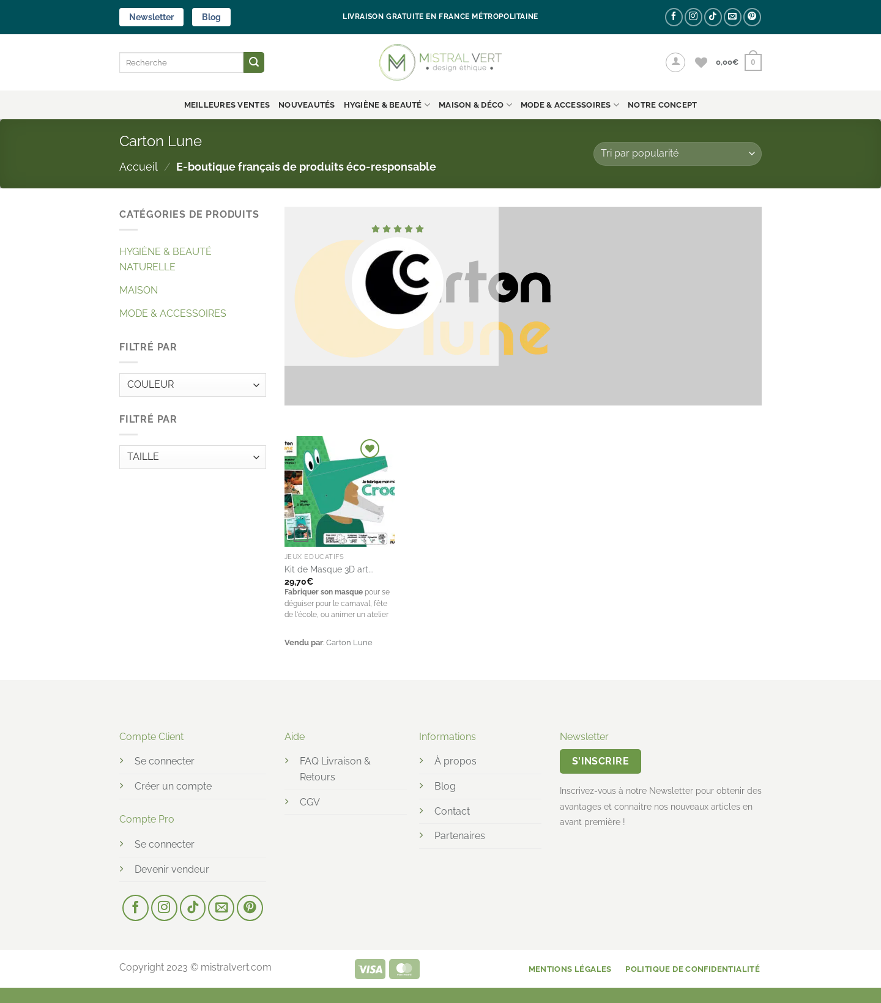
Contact (452, 811)
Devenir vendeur (172, 869)
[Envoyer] (253, 62)
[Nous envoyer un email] (733, 17)
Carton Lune (349, 642)
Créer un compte (173, 786)
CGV (310, 802)
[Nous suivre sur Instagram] (693, 17)
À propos (455, 761)
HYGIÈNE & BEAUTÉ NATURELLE (165, 259)
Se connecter (165, 761)
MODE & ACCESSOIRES (570, 105)
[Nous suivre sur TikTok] (713, 17)
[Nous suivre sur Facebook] (674, 17)
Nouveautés (306, 104)
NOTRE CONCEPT (662, 104)
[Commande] (677, 154)
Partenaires (459, 836)
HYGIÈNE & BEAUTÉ (387, 105)
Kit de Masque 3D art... (329, 569)
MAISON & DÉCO (475, 105)
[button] (675, 62)
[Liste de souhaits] (701, 62)
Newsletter (151, 17)
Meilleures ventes (227, 104)
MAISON (138, 290)
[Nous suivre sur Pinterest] (752, 17)
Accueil (138, 166)
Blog (211, 17)
